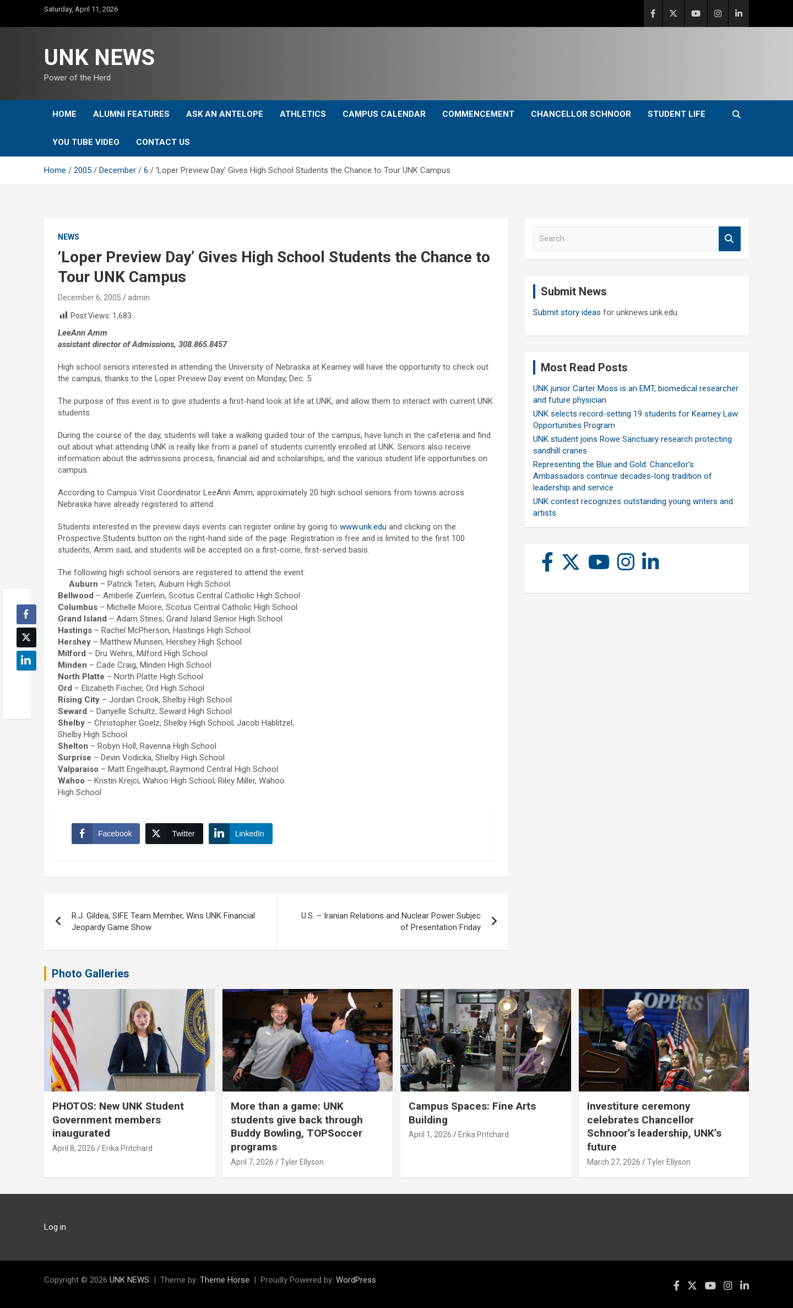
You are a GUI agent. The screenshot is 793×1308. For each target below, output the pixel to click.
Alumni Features (131, 114)
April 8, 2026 (73, 1148)
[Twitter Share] (174, 833)
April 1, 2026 (430, 1134)
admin (139, 297)
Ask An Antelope (224, 114)
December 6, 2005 (89, 297)
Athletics (303, 114)
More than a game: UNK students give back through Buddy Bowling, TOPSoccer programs (297, 1126)
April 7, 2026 (252, 1162)
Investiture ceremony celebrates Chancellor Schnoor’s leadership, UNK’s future (654, 1126)
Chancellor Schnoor (581, 114)
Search (730, 238)
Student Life (676, 114)
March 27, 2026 (613, 1162)
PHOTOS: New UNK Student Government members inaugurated (118, 1119)
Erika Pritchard (127, 1148)
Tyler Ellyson (302, 1162)
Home (64, 114)
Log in (55, 1227)
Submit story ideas (567, 312)
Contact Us (163, 142)
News (68, 237)
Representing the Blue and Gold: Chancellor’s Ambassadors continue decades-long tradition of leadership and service (622, 476)
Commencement (478, 114)
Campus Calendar (384, 114)
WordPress (356, 1280)
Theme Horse (224, 1280)
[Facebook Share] (106, 833)
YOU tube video (86, 142)
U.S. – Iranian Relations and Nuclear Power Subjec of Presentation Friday (391, 921)
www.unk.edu (363, 527)
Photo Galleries (90, 973)
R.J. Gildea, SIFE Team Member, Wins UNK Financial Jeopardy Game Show (163, 921)
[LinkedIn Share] (241, 833)
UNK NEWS (99, 58)
